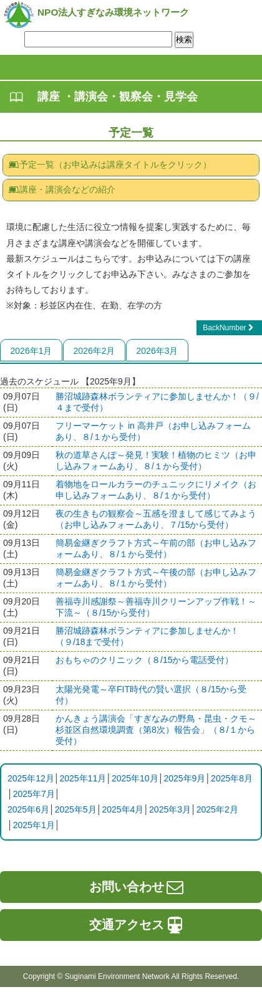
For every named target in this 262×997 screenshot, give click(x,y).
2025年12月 (30, 778)
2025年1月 (34, 825)
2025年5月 (76, 809)
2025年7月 (34, 794)
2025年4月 (122, 809)
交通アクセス (137, 925)
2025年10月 (135, 778)
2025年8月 (232, 778)
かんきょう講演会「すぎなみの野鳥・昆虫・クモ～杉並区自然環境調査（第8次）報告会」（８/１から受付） (156, 729)
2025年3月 (170, 809)
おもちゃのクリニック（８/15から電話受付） (144, 660)
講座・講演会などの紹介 (61, 189)
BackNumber (229, 327)
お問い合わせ (137, 887)
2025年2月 (217, 809)
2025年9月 (184, 778)
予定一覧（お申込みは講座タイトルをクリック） (109, 164)
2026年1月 (31, 351)
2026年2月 (94, 351)
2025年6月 (28, 809)
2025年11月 (82, 778)
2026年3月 (157, 351)
